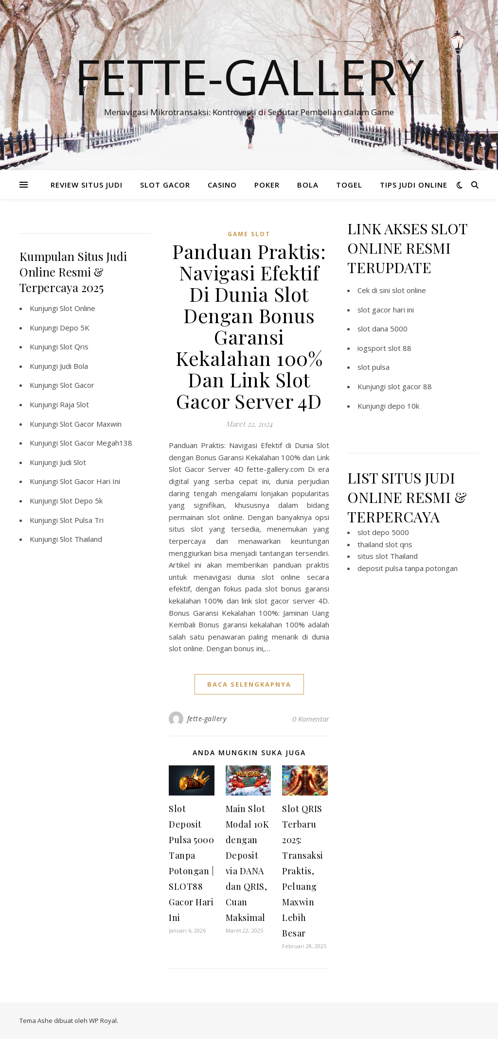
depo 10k (403, 406)
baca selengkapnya (249, 684)
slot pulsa (373, 367)
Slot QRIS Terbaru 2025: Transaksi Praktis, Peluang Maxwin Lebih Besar (302, 871)
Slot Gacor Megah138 (96, 443)
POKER (267, 185)
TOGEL (349, 185)
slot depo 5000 (383, 532)
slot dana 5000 (382, 328)
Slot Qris (74, 346)
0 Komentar (310, 719)
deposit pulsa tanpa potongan (407, 568)
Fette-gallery (249, 76)
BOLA (308, 185)
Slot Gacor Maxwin (91, 424)
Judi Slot (73, 462)
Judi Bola (74, 366)
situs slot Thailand (387, 556)
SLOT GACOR (165, 185)
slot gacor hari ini (385, 309)
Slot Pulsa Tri (82, 520)
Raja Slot (74, 404)
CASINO (222, 185)
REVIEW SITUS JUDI (87, 185)
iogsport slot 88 (384, 348)
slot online (409, 290)
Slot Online (77, 308)
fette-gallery (207, 718)
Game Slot (249, 234)
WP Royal (103, 1020)
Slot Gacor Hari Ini (90, 481)
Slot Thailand (81, 539)
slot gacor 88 (410, 386)
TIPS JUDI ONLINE (413, 185)
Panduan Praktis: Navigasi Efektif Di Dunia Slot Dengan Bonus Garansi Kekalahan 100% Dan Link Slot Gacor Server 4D (249, 326)
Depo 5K (74, 327)
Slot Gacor (77, 385)
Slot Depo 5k (81, 500)
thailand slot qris (384, 544)
